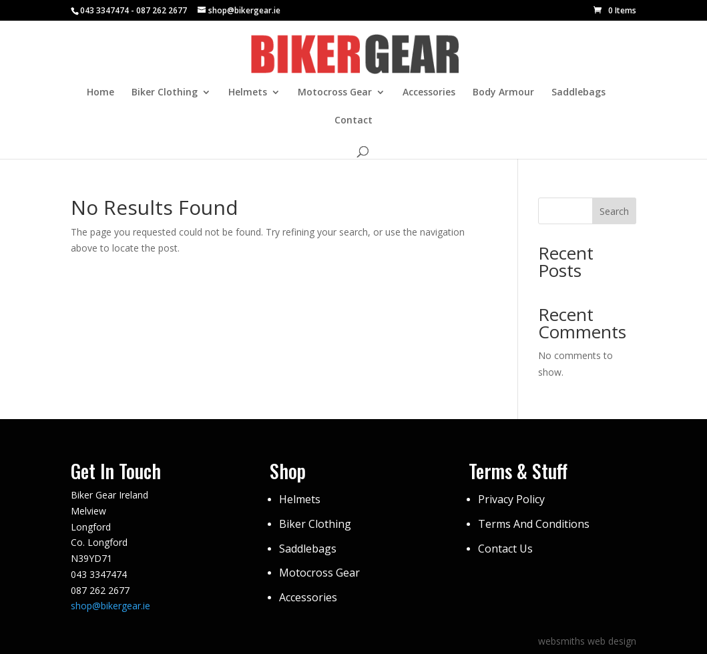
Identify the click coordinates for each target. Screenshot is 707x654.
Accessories (429, 92)
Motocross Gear (335, 92)
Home (100, 92)
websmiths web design (587, 641)
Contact (353, 120)
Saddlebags (578, 92)
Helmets (247, 92)
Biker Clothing (165, 92)
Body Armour (503, 92)
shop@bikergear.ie (110, 605)
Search (614, 211)
